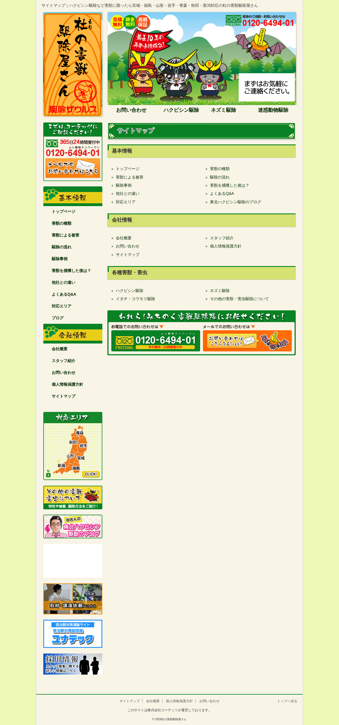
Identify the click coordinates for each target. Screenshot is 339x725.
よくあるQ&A (64, 294)
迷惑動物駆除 (273, 110)
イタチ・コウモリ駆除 (135, 298)
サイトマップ (63, 396)
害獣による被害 (65, 235)
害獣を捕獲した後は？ (71, 270)
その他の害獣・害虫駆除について (239, 298)
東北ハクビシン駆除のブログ (235, 202)
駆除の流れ (61, 247)
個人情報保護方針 (67, 384)
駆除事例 (59, 258)
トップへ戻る (287, 701)
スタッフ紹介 (63, 360)
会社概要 (59, 349)
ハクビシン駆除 (181, 110)
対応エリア (61, 306)
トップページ (63, 211)
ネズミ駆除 (223, 110)
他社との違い (63, 282)
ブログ (58, 318)
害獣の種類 (61, 223)
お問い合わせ (130, 110)
